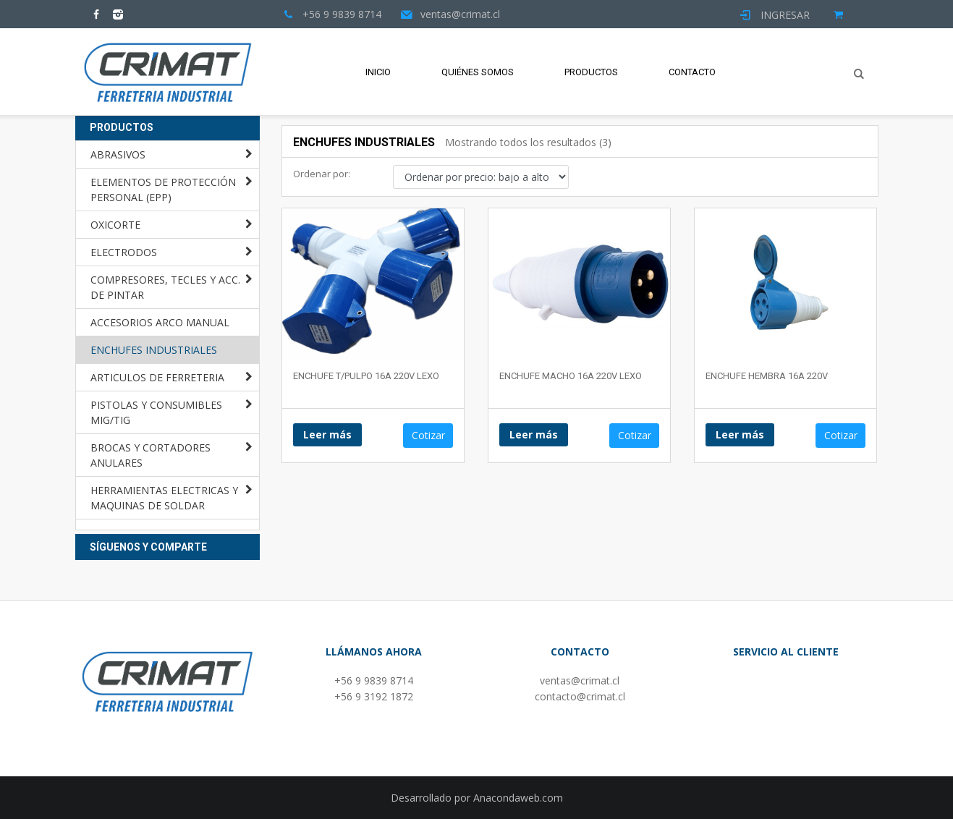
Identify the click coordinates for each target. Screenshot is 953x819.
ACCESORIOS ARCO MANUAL (159, 322)
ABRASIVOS (117, 154)
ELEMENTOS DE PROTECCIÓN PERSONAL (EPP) (163, 189)
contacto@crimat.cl (580, 696)
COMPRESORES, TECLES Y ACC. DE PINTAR (165, 287)
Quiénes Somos (477, 72)
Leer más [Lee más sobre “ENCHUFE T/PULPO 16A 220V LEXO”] (327, 434)
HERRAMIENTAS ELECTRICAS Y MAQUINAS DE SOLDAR (164, 497)
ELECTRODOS (123, 252)
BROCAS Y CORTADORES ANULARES (150, 455)
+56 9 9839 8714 (373, 680)
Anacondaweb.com (518, 798)
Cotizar (428, 435)
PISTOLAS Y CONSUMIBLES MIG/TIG (156, 412)
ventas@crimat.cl (579, 680)
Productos (591, 72)
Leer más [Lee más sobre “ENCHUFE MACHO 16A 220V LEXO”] (533, 434)
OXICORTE (115, 225)
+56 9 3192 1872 (373, 696)
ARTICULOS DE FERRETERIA (157, 377)
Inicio (378, 72)
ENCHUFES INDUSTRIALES (153, 350)
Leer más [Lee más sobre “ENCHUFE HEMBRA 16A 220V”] (740, 434)
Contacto (692, 72)
